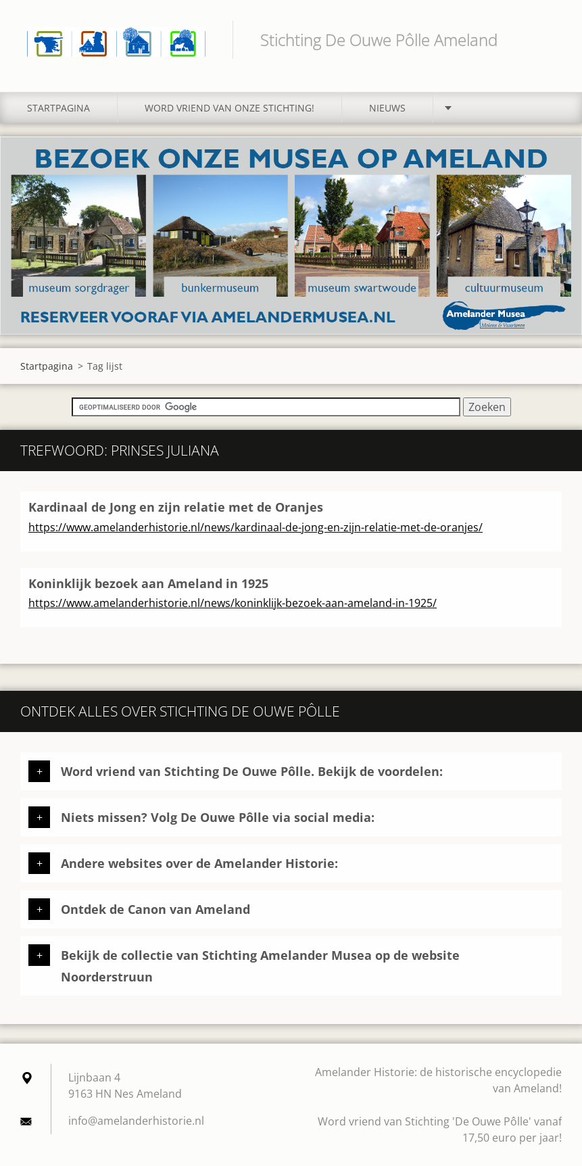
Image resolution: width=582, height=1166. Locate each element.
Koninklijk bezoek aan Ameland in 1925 (148, 583)
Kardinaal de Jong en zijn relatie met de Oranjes (175, 507)
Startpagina (58, 107)
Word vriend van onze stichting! (229, 107)
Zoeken (547, 39)
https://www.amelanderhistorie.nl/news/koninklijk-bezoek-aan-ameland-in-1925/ (232, 603)
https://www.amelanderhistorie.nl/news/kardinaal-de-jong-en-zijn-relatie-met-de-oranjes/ (255, 527)
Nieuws (387, 107)
